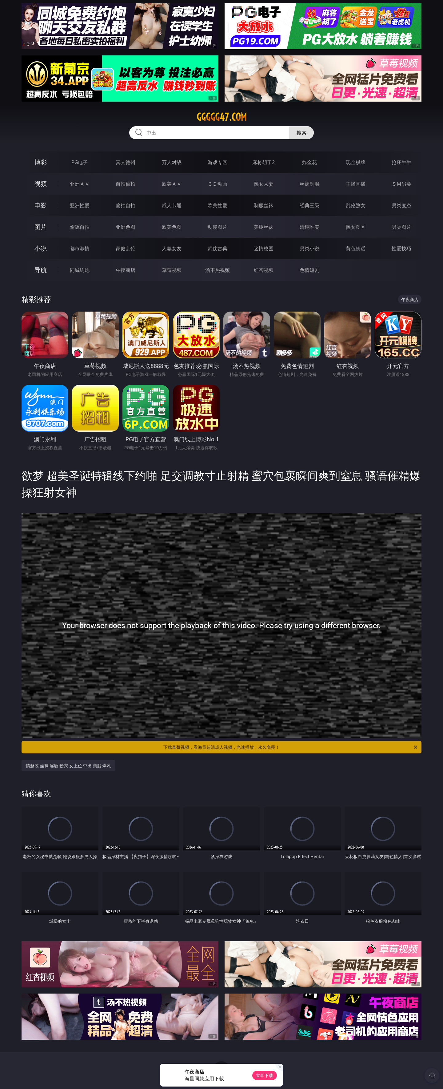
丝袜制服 (309, 183)
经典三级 (309, 205)
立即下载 (264, 1075)
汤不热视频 (217, 270)
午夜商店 (125, 270)
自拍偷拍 (125, 183)
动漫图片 (217, 227)
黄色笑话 (355, 248)
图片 (40, 227)
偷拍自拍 (125, 205)
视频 (40, 183)
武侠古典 (217, 248)
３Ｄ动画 (217, 183)
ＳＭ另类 (401, 183)
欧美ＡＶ (172, 183)
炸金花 (309, 162)
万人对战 (172, 162)
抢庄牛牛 (401, 162)
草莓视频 (172, 270)
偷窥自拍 (80, 227)
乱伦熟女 (355, 205)
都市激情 (80, 248)
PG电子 (79, 162)
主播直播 (355, 183)
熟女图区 (355, 227)
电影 (40, 205)
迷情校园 (263, 248)
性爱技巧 (401, 248)
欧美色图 (172, 227)
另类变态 (401, 205)
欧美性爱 (217, 205)
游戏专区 (217, 162)
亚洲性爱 (80, 205)
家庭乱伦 (125, 248)
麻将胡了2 (263, 162)
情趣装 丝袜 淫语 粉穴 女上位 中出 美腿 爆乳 (68, 765)
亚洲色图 (125, 227)
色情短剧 (309, 270)
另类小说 (309, 248)
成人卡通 (172, 205)
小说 (40, 248)
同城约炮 (80, 270)
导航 (40, 270)
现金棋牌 (355, 162)
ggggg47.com (222, 117)
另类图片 (401, 227)
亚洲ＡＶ (80, 183)
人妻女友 (172, 248)
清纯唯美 (309, 227)
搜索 (301, 132)
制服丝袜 (263, 205)
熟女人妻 (263, 183)
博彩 (40, 162)
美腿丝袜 (263, 227)
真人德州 (125, 162)
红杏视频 (263, 270)
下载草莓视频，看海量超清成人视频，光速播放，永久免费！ (290, 747)
